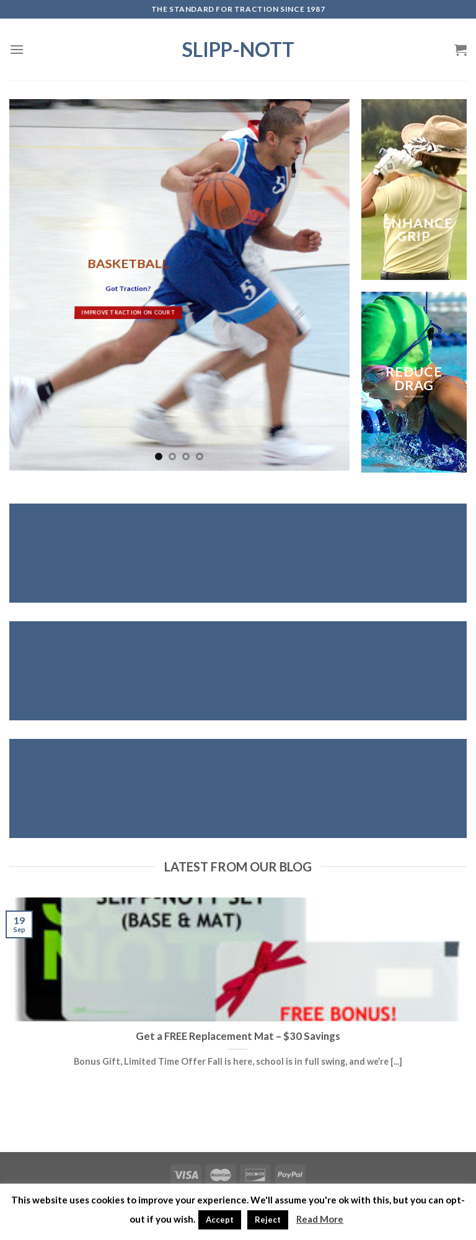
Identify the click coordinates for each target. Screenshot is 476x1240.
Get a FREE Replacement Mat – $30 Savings (238, 1036)
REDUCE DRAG (414, 378)
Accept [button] (220, 1220)
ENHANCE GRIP (418, 230)
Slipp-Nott (238, 49)
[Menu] (16, 49)
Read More (319, 1219)
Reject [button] (268, 1220)
